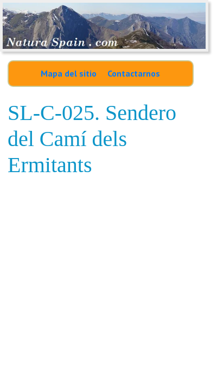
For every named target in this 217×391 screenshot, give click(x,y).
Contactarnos (133, 73)
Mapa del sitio (69, 73)
